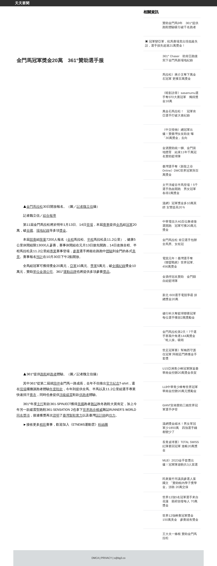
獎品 (106, 272)
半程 (90, 239)
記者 (80, 207)
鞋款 (59, 389)
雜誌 (94, 404)
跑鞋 (43, 374)
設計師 (100, 415)
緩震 (69, 395)
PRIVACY (106, 558)
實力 (79, 415)
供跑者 (84, 395)
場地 (39, 230)
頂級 (62, 395)
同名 (19, 415)
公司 (49, 272)
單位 (36, 272)
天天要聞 (22, 3)
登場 (89, 225)
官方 (109, 383)
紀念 (116, 383)
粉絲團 (103, 424)
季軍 (93, 266)
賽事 (106, 225)
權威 (99, 410)
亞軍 (73, 266)
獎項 (26, 415)
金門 (29, 207)
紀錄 (46, 230)
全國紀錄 (118, 266)
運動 (66, 272)
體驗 (109, 251)
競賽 (33, 239)
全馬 (119, 225)
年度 (52, 389)
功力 (112, 415)
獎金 (62, 230)
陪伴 (56, 383)
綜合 (46, 216)
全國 (29, 230)
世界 (86, 410)
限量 (43, 239)
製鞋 (72, 415)
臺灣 (66, 415)
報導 (52, 216)
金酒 (43, 272)
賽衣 (33, 395)
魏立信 (88, 207)
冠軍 (129, 225)
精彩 (42, 424)
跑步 (92, 410)
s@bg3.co (119, 558)
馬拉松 (38, 207)
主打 (40, 404)
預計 (39, 257)
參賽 (76, 251)
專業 (53, 251)
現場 (23, 389)
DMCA (95, 558)
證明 (56, 415)
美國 (80, 404)
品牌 (73, 272)
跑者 (53, 374)
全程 (70, 239)
